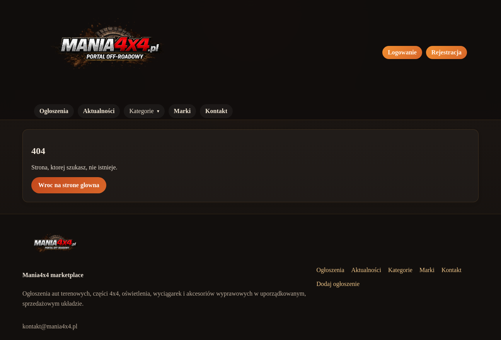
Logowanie (402, 52)
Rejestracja (446, 52)
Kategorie (141, 111)
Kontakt (216, 111)
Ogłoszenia (53, 111)
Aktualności (99, 111)
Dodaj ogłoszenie (338, 284)
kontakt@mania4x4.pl (49, 326)
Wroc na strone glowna (68, 185)
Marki (182, 111)
